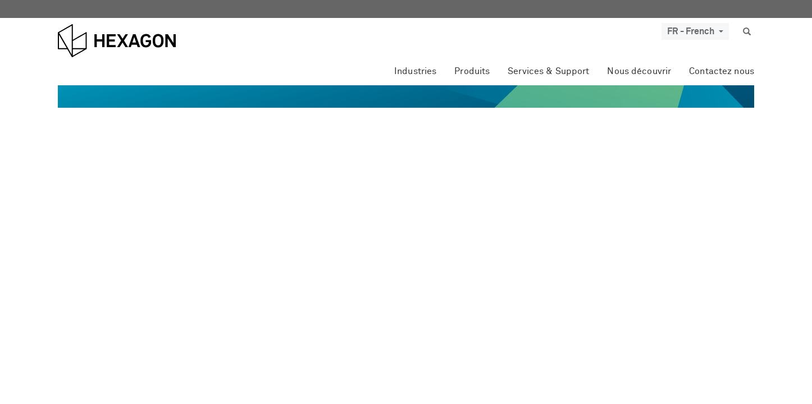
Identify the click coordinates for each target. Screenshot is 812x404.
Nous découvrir (639, 71)
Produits (472, 71)
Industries (415, 71)
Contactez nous (721, 71)
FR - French (695, 31)
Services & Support (548, 71)
